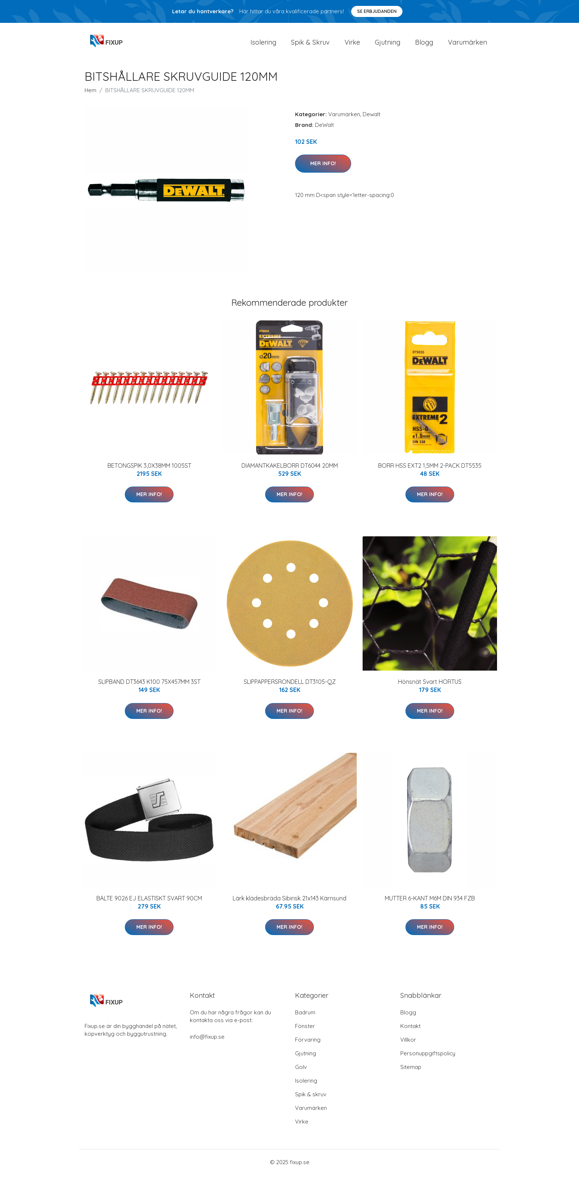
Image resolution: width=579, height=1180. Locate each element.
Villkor (408, 1044)
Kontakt (410, 1031)
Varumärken (467, 45)
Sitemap (410, 1072)
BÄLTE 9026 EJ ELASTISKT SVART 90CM (149, 903)
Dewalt (371, 119)
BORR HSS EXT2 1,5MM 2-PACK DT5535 (430, 470)
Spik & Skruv (310, 45)
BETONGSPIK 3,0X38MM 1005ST (149, 470)
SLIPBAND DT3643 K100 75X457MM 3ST (149, 687)
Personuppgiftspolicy (427, 1058)
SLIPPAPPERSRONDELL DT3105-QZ (290, 687)
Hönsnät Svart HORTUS (430, 687)
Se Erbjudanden (377, 11)
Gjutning (387, 45)
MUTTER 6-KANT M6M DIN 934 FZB (430, 903)
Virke (352, 45)
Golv (301, 1072)
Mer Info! (323, 168)
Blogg (424, 45)
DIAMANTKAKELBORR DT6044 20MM (289, 470)
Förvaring (308, 1044)
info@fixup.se (207, 1041)
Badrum (305, 1017)
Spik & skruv (310, 1099)
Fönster (305, 1031)
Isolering (263, 45)
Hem (90, 95)
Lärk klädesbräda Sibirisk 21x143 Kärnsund (289, 903)
